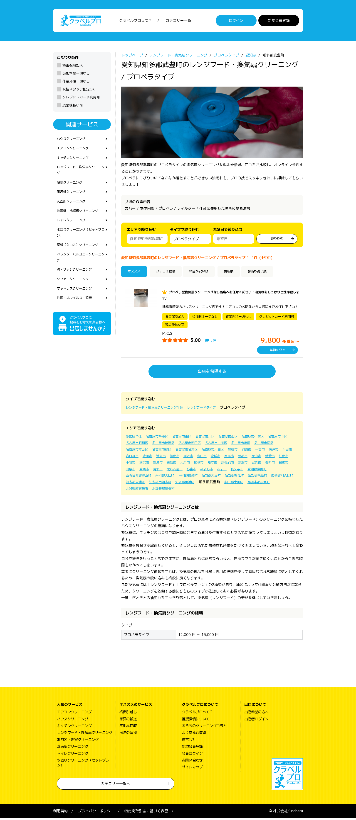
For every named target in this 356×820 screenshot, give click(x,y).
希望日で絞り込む (227, 231)
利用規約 (60, 812)
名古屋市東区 (188, 438)
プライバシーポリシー (96, 812)
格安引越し (128, 713)
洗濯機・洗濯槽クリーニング (80, 218)
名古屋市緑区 (192, 451)
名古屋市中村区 (268, 438)
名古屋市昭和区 (164, 444)
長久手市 (166, 477)
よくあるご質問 (194, 734)
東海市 (236, 464)
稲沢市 (206, 464)
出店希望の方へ (256, 713)
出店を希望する (212, 373)
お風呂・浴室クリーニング (77, 741)
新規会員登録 (279, 21)
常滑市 (161, 464)
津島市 (209, 457)
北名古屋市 (258, 470)
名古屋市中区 (137, 444)
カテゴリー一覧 (178, 21)
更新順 (239, 274)
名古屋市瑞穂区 (194, 444)
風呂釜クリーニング (73, 198)
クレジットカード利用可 (81, 99)
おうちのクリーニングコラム (204, 727)
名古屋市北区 (214, 438)
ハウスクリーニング (73, 141)
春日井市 (178, 457)
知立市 (281, 464)
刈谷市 (239, 457)
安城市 (269, 457)
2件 (214, 342)
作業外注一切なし (76, 83)
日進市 (194, 470)
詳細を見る (277, 352)
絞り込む (277, 240)
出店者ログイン (256, 720)
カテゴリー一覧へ (115, 785)
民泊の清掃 (128, 734)
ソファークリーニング (75, 292)
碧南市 (224, 457)
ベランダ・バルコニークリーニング (80, 269)
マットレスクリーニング (77, 303)
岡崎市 (286, 451)
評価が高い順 (271, 274)
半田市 (161, 457)
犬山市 (146, 464)
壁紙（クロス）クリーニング (80, 255)
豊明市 (179, 470)
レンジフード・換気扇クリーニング (80, 175)
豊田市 (254, 457)
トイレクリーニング (73, 228)
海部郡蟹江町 (162, 483)
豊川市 (194, 457)
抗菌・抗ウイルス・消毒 (77, 313)
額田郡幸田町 (188, 490)
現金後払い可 (72, 107)
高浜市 (149, 470)
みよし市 (133, 477)
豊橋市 (271, 451)
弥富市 (277, 470)
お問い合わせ (192, 762)
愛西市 (224, 470)
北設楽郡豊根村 (275, 490)
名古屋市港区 (281, 444)
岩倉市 (164, 470)
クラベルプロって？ (135, 21)
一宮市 (131, 457)
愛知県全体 (135, 438)
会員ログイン (192, 755)
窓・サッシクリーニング (77, 282)
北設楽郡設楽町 (216, 490)
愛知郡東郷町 (189, 477)
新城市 (221, 464)
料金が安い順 (207, 274)
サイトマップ (192, 769)
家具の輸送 (128, 720)
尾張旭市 (133, 470)
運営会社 (189, 741)
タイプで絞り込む (184, 232)
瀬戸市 (146, 457)
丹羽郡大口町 (248, 477)
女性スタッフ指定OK (78, 91)
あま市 (149, 477)
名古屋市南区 (137, 451)
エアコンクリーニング (75, 151)
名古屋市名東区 (219, 451)
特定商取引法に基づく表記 (146, 812)
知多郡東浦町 (244, 483)
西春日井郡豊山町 (218, 477)
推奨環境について (196, 720)
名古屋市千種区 (160, 438)
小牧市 (191, 464)
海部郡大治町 (137, 483)
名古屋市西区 (240, 438)
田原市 (209, 470)
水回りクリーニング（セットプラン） (80, 242)
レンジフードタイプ (211, 409)
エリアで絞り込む (141, 231)
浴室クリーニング (71, 188)
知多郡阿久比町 (216, 483)
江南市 (176, 464)
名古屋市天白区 (249, 451)
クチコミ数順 (169, 274)
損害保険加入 (72, 67)
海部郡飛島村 (188, 483)
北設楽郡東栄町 (245, 490)
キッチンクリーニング (75, 161)
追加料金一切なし (76, 75)
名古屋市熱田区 (223, 444)
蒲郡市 (131, 464)
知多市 (266, 464)
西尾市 (284, 457)
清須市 (239, 470)
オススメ (136, 274)
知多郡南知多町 (271, 483)
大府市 (251, 464)
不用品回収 (128, 727)
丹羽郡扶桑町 (274, 477)
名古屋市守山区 (164, 451)
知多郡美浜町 (137, 490)
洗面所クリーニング (73, 208)
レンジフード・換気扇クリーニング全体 (158, 409)
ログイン (236, 21)
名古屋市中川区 (253, 444)
